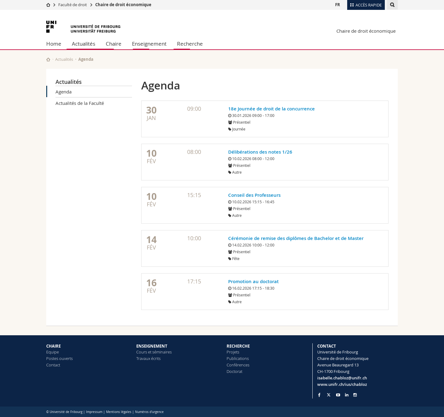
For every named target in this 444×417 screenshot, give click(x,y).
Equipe (52, 352)
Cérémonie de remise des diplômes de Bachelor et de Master (296, 238)
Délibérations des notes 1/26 (260, 152)
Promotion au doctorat (253, 281)
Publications (238, 358)
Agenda (64, 92)
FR (337, 4)
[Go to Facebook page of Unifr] (319, 395)
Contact (53, 365)
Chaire (113, 43)
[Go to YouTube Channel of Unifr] (338, 395)
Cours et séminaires (154, 352)
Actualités (83, 43)
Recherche (190, 43)
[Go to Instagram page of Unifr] (355, 395)
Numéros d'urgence (149, 412)
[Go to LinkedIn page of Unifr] (346, 395)
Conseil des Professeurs (254, 195)
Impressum (94, 412)
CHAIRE (53, 346)
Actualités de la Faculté (80, 103)
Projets (233, 352)
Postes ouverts (59, 358)
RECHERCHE (238, 346)
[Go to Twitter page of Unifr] (328, 395)
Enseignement (149, 43)
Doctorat (234, 371)
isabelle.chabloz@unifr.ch (342, 378)
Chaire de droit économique (123, 4)
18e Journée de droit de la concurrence (271, 108)
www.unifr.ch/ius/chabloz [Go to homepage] (342, 384)
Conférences (238, 365)
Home (53, 43)
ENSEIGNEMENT (151, 346)
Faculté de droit (73, 4)
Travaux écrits (148, 358)
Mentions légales (118, 412)
